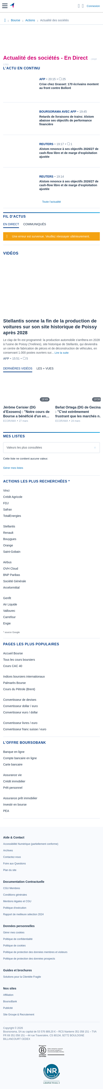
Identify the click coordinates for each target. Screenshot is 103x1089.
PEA (6, 811)
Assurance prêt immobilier (20, 798)
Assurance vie (12, 775)
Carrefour (9, 617)
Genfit (7, 598)
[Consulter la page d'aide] (83, 5)
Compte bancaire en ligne (20, 758)
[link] (30, 843)
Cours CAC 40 (12, 666)
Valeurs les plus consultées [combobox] (24, 447)
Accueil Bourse (13, 653)
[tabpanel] (51, 236)
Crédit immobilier (14, 781)
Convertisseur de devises (19, 699)
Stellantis (9, 526)
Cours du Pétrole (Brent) (19, 689)
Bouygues (9, 539)
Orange (8, 545)
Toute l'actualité (51, 201)
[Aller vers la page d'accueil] (12, 5)
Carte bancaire (13, 764)
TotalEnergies (12, 516)
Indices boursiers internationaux (24, 676)
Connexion (93, 6)
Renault (8, 532)
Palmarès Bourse (14, 683)
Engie (7, 623)
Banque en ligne (13, 751)
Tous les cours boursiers (19, 659)
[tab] (11, 225)
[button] (5, 6)
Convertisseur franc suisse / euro (24, 729)
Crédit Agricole (12, 497)
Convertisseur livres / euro (20, 723)
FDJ (6, 503)
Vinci (6, 490)
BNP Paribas (11, 575)
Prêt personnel (12, 787)
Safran (7, 509)
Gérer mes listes (13, 467)
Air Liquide (10, 604)
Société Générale (14, 581)
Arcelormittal (11, 587)
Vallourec (9, 610)
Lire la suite (61, 352)
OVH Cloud (10, 568)
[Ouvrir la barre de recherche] (79, 5)
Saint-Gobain (11, 551)
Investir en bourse (15, 804)
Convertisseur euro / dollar (20, 712)
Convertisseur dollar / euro (20, 706)
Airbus (7, 562)
